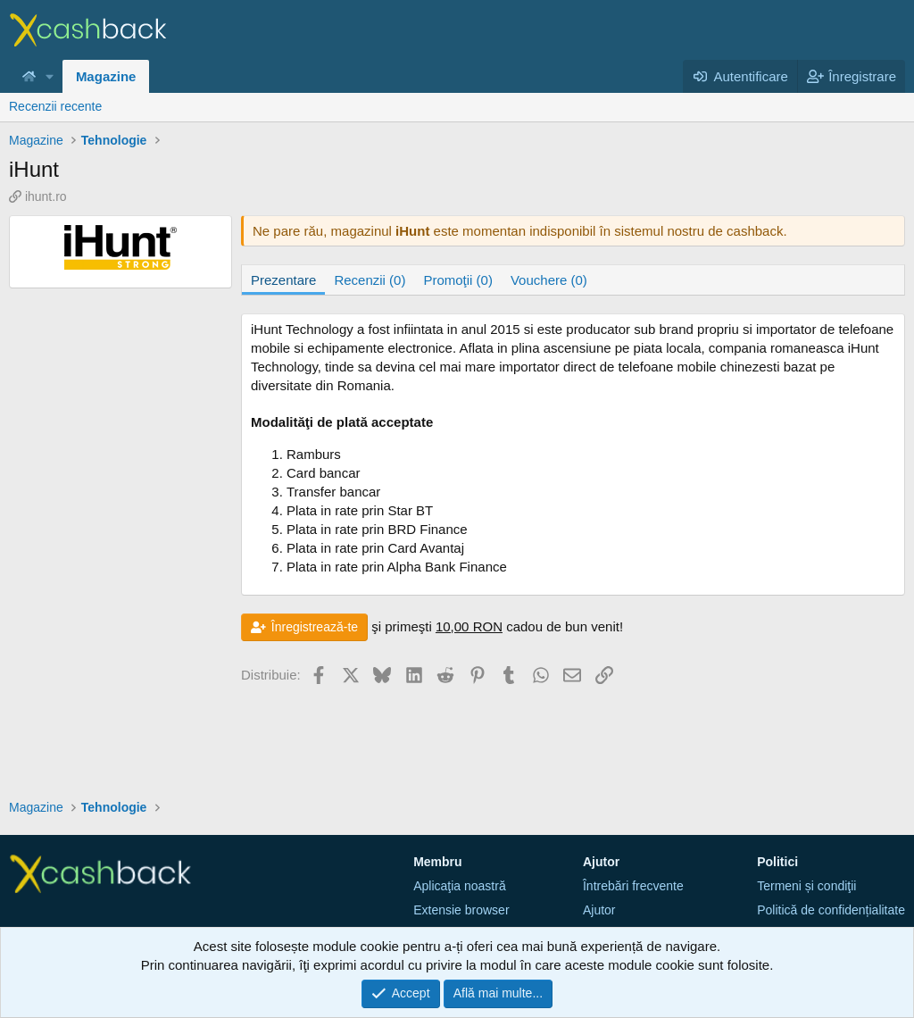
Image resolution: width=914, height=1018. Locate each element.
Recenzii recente (55, 106)
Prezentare (283, 280)
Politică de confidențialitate (831, 910)
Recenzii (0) (369, 280)
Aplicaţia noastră (459, 886)
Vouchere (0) (549, 280)
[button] (49, 76)
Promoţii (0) (458, 280)
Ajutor (599, 910)
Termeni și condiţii (806, 886)
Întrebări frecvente (633, 886)
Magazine (106, 76)
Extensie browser (461, 910)
